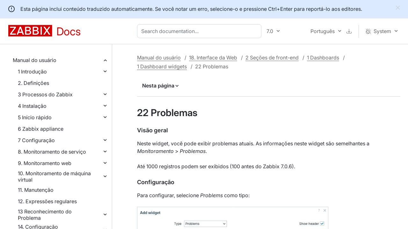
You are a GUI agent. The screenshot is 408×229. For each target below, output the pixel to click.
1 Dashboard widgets (162, 66)
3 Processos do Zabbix (45, 94)
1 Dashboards (323, 57)
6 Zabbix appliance (40, 129)
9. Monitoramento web (44, 163)
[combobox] (200, 31)
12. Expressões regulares (47, 201)
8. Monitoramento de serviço (52, 152)
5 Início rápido (35, 117)
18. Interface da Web (213, 57)
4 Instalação (32, 106)
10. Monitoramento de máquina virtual (54, 176)
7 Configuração (36, 140)
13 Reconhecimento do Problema (45, 214)
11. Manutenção (36, 190)
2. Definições (33, 83)
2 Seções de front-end (272, 57)
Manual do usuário (34, 60)
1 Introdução (32, 71)
